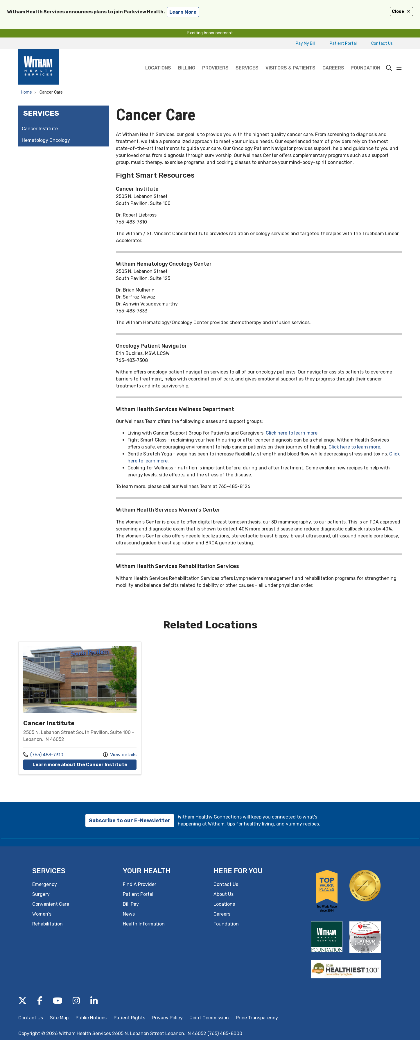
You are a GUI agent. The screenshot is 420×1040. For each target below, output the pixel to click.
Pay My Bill (305, 43)
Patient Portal (343, 43)
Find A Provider (139, 884)
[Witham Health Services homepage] (38, 68)
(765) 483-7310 (43, 754)
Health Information (144, 924)
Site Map (59, 1018)
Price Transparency (257, 1018)
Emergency (44, 884)
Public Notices (91, 1018)
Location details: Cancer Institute (80, 707)
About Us (223, 894)
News (129, 914)
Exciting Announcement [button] (210, 33)
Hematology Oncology (46, 140)
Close (401, 11)
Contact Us (382, 43)
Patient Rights (129, 1018)
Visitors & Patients (290, 60)
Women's (41, 914)
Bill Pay (131, 904)
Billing (187, 60)
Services (247, 60)
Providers (215, 60)
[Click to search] (389, 68)
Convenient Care (50, 904)
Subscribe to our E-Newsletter (129, 820)
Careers (333, 60)
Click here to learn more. (292, 433)
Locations (158, 60)
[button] (399, 68)
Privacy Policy (167, 1018)
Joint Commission (209, 1018)
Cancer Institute (40, 128)
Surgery (41, 894)
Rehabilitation (47, 924)
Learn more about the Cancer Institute (85, 764)
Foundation (366, 60)
